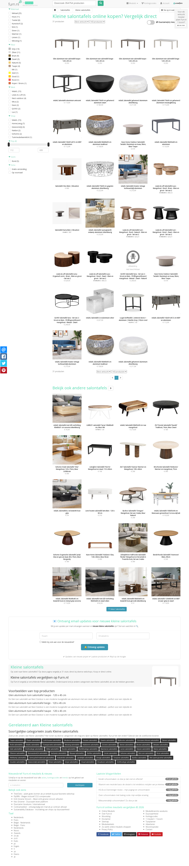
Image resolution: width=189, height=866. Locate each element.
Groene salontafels (109, 745)
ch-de (16, 835)
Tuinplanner (151, 821)
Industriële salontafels (65, 758)
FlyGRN (17, 796)
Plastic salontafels (33, 740)
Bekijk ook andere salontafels (82, 387)
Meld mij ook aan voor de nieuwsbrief (57, 642)
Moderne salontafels (72, 740)
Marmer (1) (16, 34)
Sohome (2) (17, 134)
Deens (16, 854)
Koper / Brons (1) (19, 83)
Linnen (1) (16, 37)
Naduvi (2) (16, 130)
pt (15, 843)
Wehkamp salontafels (18, 758)
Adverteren (150, 824)
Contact (149, 829)
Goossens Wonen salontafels (148, 740)
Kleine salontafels (160, 749)
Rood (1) (15, 80)
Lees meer (181, 25)
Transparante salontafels (52, 745)
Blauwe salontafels (77, 753)
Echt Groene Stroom (22, 799)
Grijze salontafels (71, 762)
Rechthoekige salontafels (88, 749)
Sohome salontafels (127, 753)
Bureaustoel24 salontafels (37, 753)
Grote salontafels (110, 753)
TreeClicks (18, 793)
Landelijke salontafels (85, 758)
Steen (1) (15, 30)
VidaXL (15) (16, 91)
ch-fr (16, 838)
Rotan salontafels (55, 762)
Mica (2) (15, 101)
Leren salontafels (126, 749)
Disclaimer (106, 819)
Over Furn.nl (107, 813)
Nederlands (19, 817)
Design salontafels (103, 758)
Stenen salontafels (169, 740)
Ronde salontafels (68, 749)
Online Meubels (108, 811)
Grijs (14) (15, 49)
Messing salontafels (72, 745)
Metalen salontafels (160, 745)
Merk (12, 87)
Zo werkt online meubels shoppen (116, 827)
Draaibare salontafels (106, 762)
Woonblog (106, 816)
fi (14, 849)
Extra (12, 165)
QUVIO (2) (16, 108)
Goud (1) (15, 76)
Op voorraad (17, 172)
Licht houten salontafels (52, 740)
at (14, 856)
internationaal (39, 804)
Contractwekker (20, 807)
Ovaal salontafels (87, 762)
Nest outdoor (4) (19, 98)
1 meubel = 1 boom (154, 819)
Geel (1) (15, 73)
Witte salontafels (52, 749)
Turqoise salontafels (121, 758)
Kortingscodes (152, 816)
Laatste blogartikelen (108, 773)
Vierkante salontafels (58, 753)
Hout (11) (16, 16)
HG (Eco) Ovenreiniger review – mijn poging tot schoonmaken (138, 790)
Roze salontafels (163, 753)
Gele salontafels (16, 749)
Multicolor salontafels (126, 740)
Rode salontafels (16, 745)
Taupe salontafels (16, 740)
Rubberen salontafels (91, 745)
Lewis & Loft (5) (18, 95)
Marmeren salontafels (109, 749)
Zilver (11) (16, 52)
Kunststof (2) (17, 23)
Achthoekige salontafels (126, 762)
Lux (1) (15, 112)
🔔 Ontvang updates (94, 647)
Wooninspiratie (152, 827)
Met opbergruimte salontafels (161, 758)
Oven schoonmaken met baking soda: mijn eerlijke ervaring (138, 795)
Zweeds (17, 833)
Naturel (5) (16, 62)
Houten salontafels (90, 740)
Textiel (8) (16, 20)
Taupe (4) (16, 66)
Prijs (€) (13, 141)
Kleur (12, 44)
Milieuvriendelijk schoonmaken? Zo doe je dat (138, 800)
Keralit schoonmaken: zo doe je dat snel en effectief (138, 779)
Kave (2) (15, 105)
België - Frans (19, 825)
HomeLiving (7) (18, 123)
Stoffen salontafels (94, 753)
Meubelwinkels (108, 824)
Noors (16, 830)
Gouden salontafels (17, 762)
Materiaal (14, 9)
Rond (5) (15, 161)
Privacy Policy (107, 829)
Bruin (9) (15, 55)
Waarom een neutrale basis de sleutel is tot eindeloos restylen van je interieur (138, 784)
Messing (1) (17, 41)
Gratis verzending (19, 169)
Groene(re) (29, 3)
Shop (12, 116)
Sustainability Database (24, 809)
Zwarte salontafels (107, 740)
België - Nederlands (22, 822)
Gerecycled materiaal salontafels (41, 758)
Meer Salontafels (116, 609)
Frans (16, 820)
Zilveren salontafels (17, 753)
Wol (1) (15, 27)
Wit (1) (14, 69)
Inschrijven (79, 785)
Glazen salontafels (143, 749)
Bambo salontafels (139, 758)
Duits (16, 841)
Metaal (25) (17, 13)
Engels (16, 846)
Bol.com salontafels (146, 753)
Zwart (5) (16, 59)
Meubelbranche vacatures (157, 811)
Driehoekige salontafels (34, 749)
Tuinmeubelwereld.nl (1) (22, 137)
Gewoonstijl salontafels (36, 762)
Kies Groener (19, 801)
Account (164, 3)
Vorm (12, 157)
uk (15, 851)
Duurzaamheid (152, 813)
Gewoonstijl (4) (18, 127)
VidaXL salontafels (32, 745)
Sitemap (105, 821)
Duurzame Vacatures (23, 804)
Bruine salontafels (143, 745)
